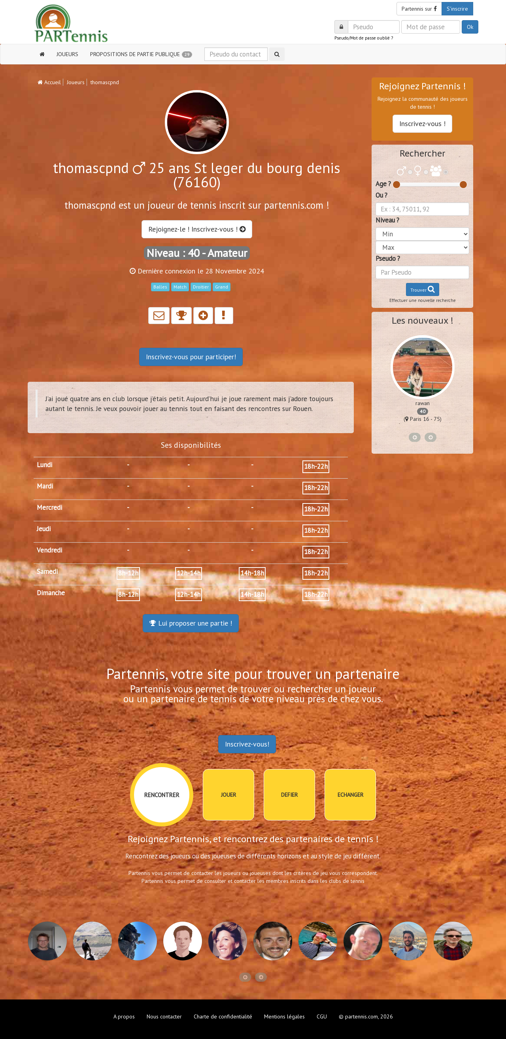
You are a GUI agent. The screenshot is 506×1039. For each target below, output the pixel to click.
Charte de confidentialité (223, 1016)
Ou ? (381, 195)
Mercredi (49, 507)
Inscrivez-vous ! (422, 123)
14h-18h (252, 573)
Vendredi (49, 550)
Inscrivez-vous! (247, 744)
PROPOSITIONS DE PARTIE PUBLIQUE (141, 54)
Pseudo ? (388, 258)
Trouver (422, 289)
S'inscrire (457, 8)
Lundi (44, 464)
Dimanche (51, 592)
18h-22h (316, 466)
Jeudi (44, 528)
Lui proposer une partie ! (190, 623)
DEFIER (289, 794)
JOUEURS (67, 54)
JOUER (228, 794)
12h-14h (188, 573)
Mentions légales (284, 1016)
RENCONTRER (161, 795)
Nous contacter (164, 1016)
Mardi (45, 486)
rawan (422, 403)
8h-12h (128, 573)
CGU (322, 1016)
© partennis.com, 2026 (366, 1016)
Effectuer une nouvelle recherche (422, 300)
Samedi (47, 571)
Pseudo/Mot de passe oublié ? (363, 38)
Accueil (49, 82)
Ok (470, 26)
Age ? (383, 183)
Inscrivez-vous (191, 356)
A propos (124, 1016)
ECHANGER (350, 794)
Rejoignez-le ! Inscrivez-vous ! (196, 229)
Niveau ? (387, 220)
